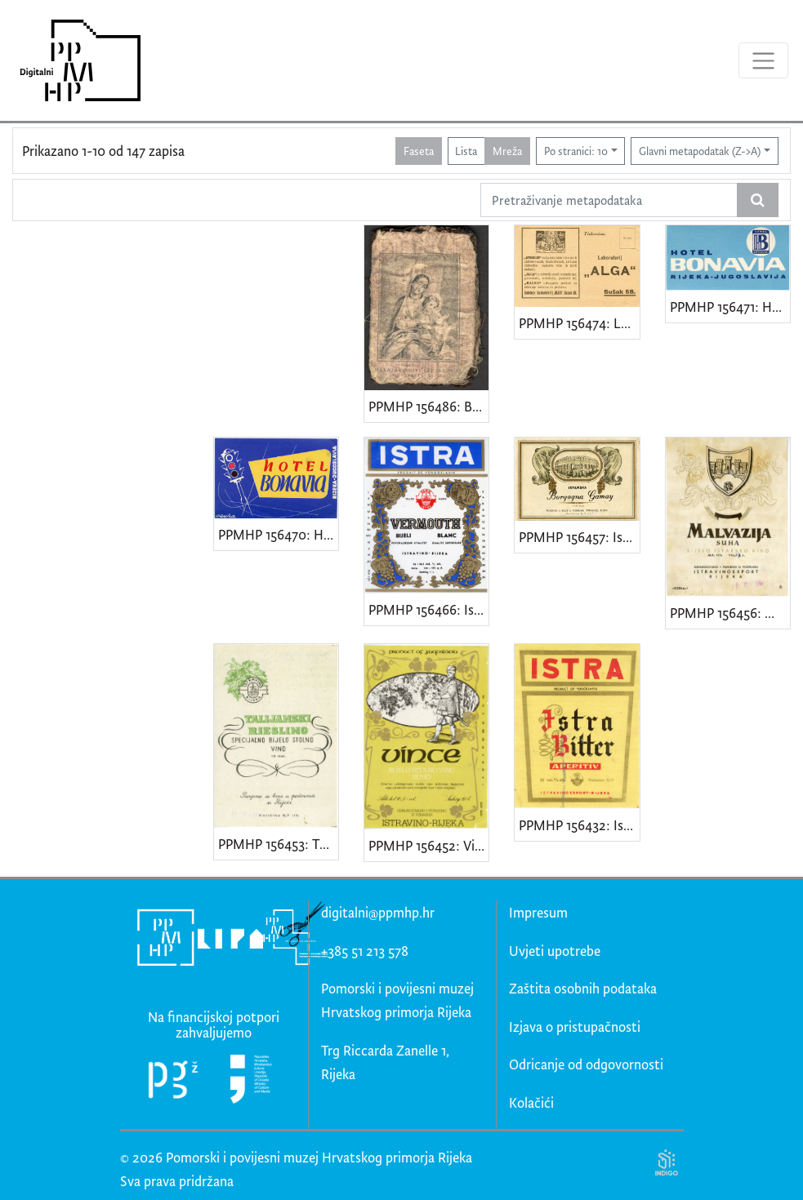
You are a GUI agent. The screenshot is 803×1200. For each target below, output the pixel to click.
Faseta (419, 150)
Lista (466, 150)
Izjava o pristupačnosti (574, 1026)
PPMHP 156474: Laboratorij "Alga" (579, 322)
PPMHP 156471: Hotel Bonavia (730, 306)
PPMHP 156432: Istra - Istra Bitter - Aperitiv (579, 825)
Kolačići (531, 1102)
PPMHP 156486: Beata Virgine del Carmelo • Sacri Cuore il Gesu (428, 406)
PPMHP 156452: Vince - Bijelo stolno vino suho (428, 845)
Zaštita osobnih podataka (583, 988)
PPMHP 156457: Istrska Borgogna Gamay (579, 536)
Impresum (538, 912)
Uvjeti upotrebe (554, 950)
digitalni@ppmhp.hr (378, 912)
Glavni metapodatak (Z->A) (700, 150)
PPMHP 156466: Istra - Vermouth (428, 609)
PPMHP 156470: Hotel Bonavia (278, 534)
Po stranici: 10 (576, 150)
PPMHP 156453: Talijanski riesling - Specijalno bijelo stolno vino (278, 843)
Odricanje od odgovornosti (586, 1064)
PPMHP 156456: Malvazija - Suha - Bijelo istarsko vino (730, 612)
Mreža (507, 150)
